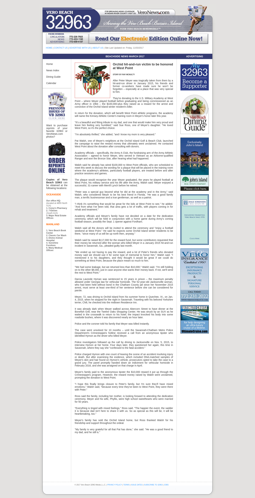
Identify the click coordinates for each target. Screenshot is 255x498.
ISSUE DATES (137, 485)
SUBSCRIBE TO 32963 (153, 485)
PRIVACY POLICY (114, 485)
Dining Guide (53, 76)
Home (49, 64)
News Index (52, 70)
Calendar (51, 83)
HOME (49, 48)
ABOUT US (97, 48)
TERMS (126, 485)
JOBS (166, 485)
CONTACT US (61, 48)
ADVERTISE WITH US (80, 48)
